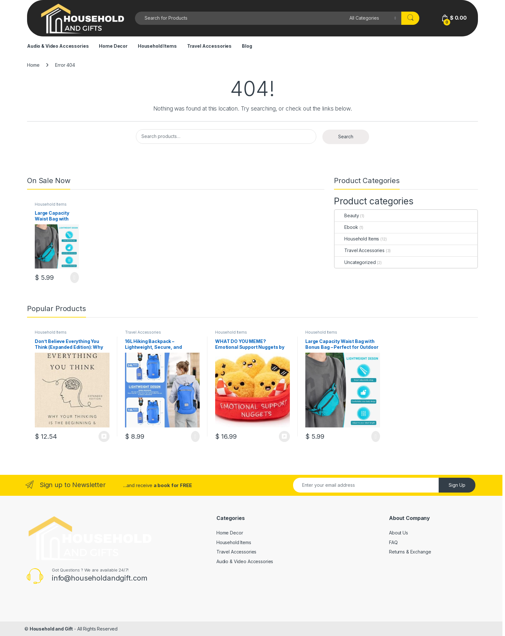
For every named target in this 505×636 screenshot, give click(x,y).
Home (33, 65)
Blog (247, 46)
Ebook (346, 227)
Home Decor (113, 46)
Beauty (347, 215)
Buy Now (104, 436)
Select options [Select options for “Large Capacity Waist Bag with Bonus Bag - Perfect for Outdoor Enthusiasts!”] (74, 277)
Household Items (157, 46)
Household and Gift (51, 628)
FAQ (393, 542)
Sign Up (457, 485)
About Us (398, 532)
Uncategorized (355, 262)
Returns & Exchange (410, 551)
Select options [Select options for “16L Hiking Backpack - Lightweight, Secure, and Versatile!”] (195, 436)
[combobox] (240, 18)
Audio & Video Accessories (58, 46)
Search (345, 136)
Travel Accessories (209, 46)
